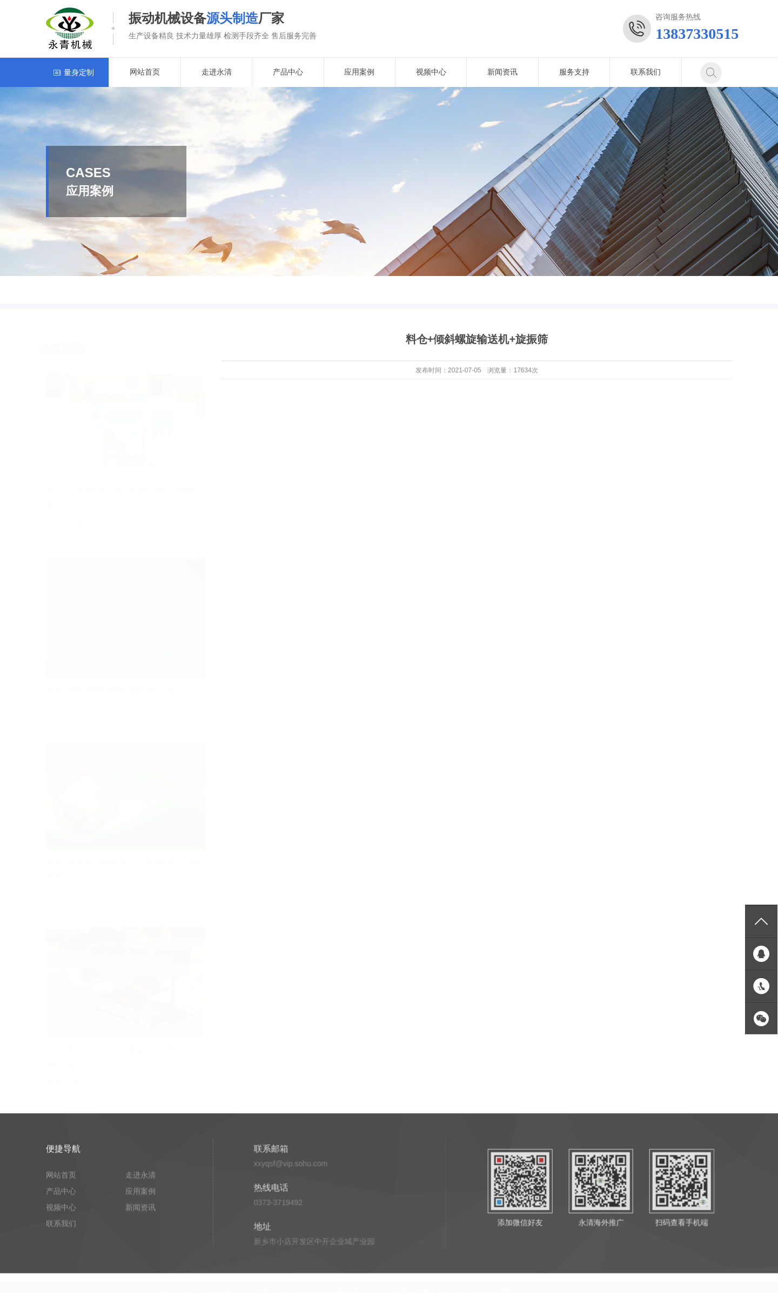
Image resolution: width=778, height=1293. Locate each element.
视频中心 (431, 72)
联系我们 (646, 72)
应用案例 (359, 72)
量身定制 (73, 72)
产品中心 (288, 72)
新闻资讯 (502, 72)
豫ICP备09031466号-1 (461, 1287)
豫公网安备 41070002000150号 (559, 1287)
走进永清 (217, 72)
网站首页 (145, 72)
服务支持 (574, 72)
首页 (685, 290)
